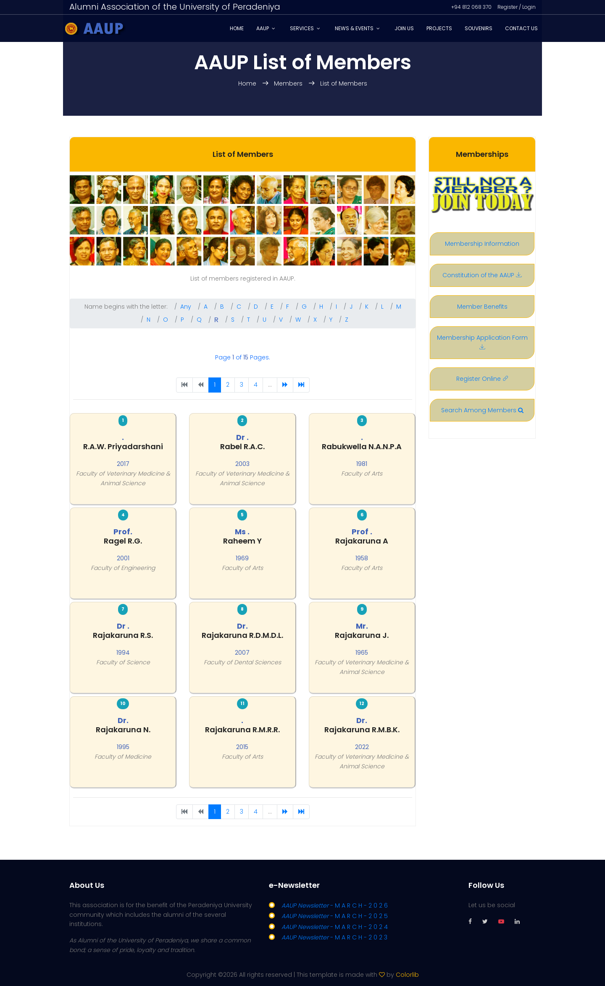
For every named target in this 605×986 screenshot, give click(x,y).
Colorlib (407, 974)
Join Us (404, 28)
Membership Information (482, 243)
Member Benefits (482, 306)
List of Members (343, 83)
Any (185, 306)
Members (289, 83)
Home (237, 28)
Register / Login (516, 6)
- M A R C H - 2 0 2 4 (334, 927)
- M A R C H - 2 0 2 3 (334, 937)
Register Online (482, 379)
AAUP (262, 28)
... (270, 384)
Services (302, 28)
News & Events (354, 28)
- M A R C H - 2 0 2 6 (334, 905)
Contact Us (521, 28)
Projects (439, 28)
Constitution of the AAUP (482, 275)
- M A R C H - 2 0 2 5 (334, 916)
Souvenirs (478, 28)
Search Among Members (482, 410)
